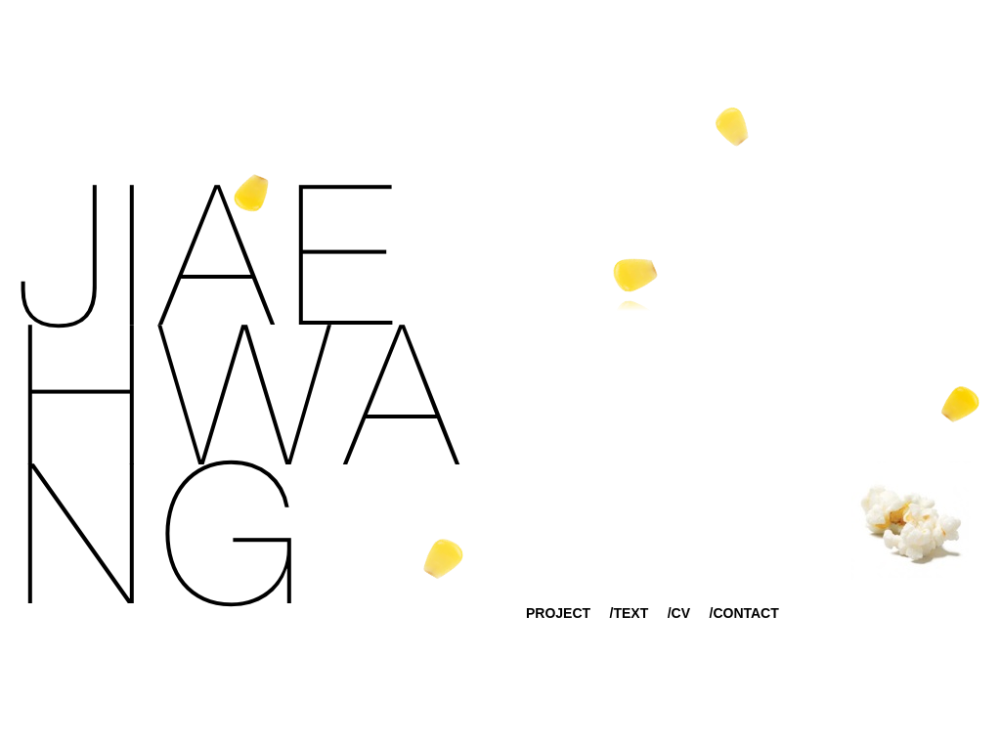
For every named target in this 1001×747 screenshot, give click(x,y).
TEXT (630, 613)
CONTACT (745, 613)
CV (681, 613)
